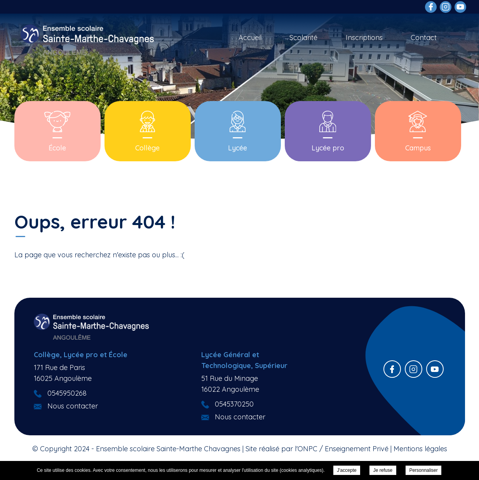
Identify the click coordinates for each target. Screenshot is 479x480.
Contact (424, 37)
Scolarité (303, 37)
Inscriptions (364, 37)
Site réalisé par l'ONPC (281, 448)
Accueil (250, 37)
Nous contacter (72, 405)
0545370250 (234, 404)
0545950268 (67, 393)
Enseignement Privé (356, 448)
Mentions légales (420, 448)
